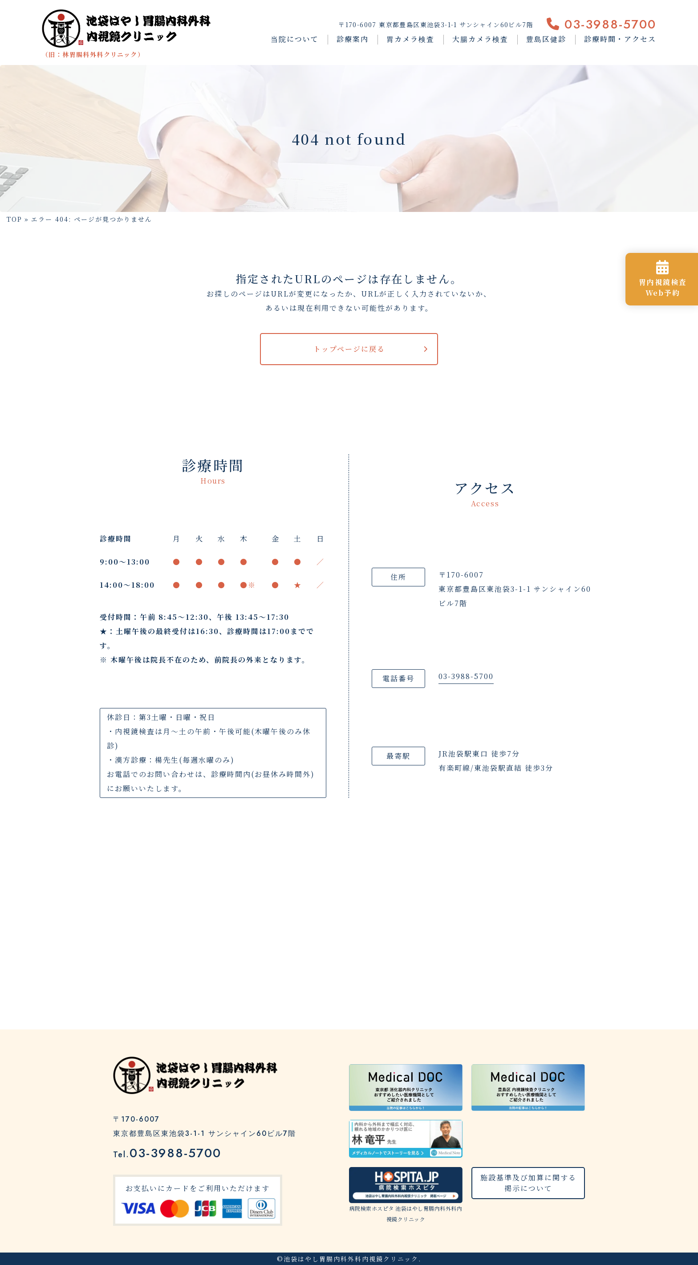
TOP (14, 219)
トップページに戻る (349, 349)
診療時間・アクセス (620, 39)
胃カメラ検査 (410, 39)
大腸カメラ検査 (480, 39)
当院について (295, 39)
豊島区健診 (546, 39)
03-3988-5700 (601, 24)
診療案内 (353, 39)
